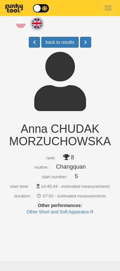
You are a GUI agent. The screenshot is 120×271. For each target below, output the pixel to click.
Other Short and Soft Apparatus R (60, 211)
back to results (59, 42)
